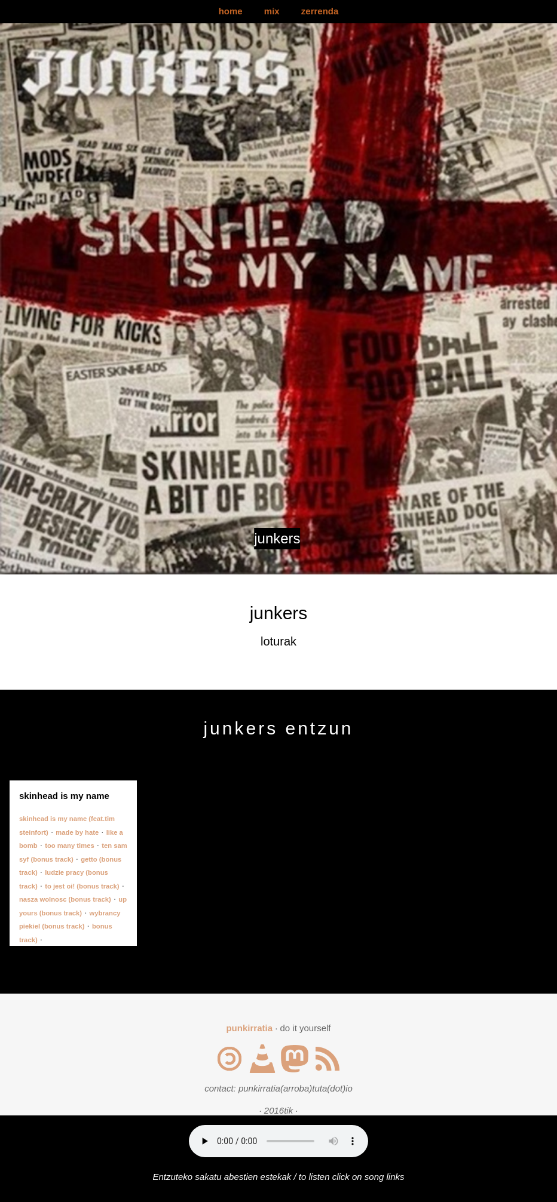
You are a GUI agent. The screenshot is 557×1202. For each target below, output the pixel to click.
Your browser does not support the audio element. (278, 1141)
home (231, 11)
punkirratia (249, 1028)
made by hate (77, 832)
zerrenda (320, 11)
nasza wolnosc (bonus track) (65, 899)
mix (272, 11)
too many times (69, 845)
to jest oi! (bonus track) (82, 886)
